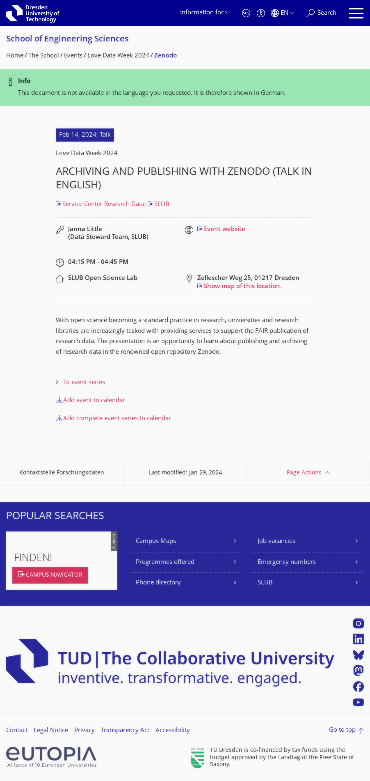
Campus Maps (156, 541)
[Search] (321, 13)
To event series (84, 383)
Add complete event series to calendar (117, 419)
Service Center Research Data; (105, 205)
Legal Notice (51, 731)
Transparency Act (125, 731)
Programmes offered (165, 562)
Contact (16, 731)
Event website (224, 230)
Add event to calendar (94, 401)
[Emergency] (246, 13)
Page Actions (304, 473)
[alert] (185, 87)
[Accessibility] (260, 13)
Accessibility (172, 731)
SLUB (161, 205)
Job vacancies (276, 541)
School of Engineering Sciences (67, 40)
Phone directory (158, 583)
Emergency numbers (287, 562)
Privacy (84, 731)
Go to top (342, 730)
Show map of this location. (243, 287)
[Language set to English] (282, 13)
